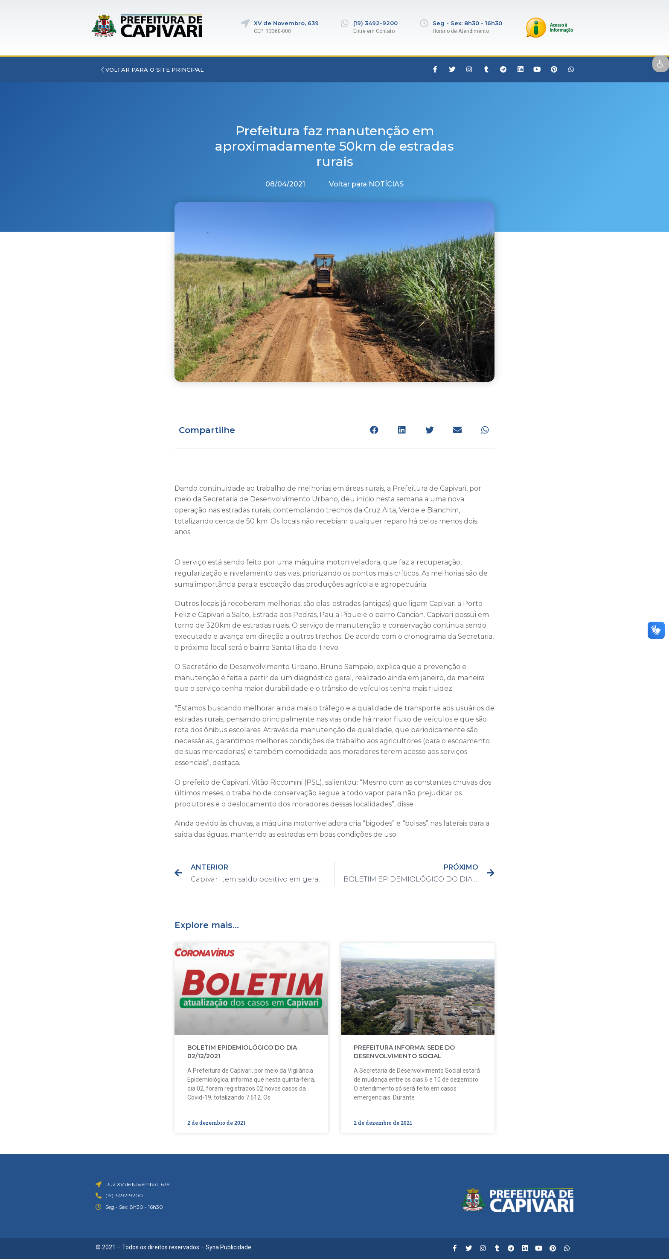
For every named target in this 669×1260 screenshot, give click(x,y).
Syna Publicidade (229, 1247)
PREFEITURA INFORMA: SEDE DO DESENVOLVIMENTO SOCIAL (404, 1052)
